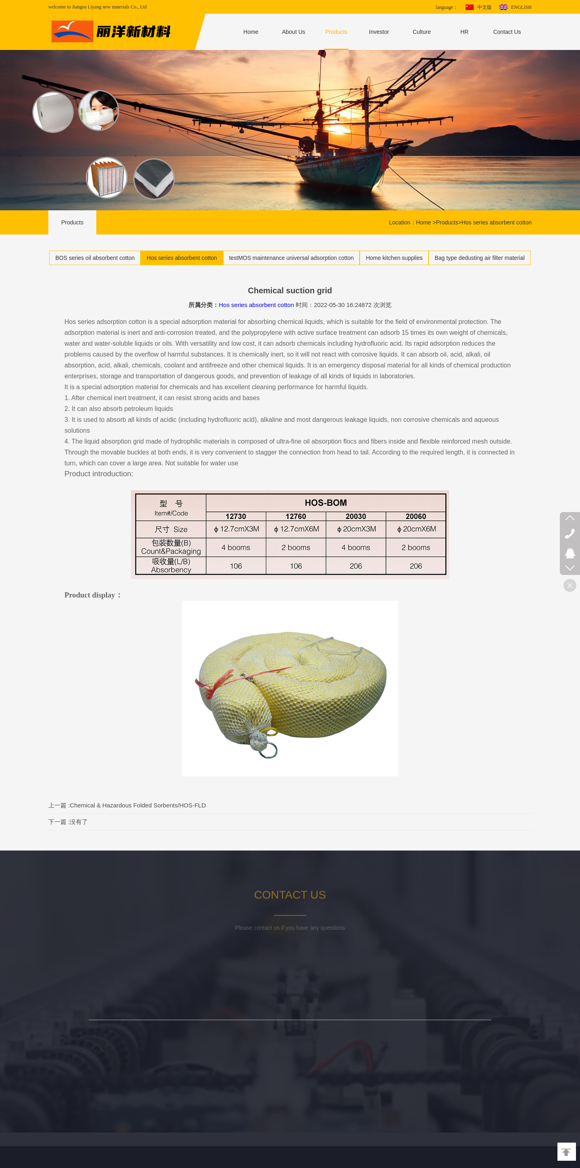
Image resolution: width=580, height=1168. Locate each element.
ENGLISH (521, 7)
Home (250, 32)
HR (464, 32)
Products (336, 32)
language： (447, 7)
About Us (293, 32)
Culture (421, 32)
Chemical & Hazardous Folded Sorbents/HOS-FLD (138, 805)
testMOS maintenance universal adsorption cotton (291, 258)
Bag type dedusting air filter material (479, 258)
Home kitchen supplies (394, 258)
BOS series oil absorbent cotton (95, 258)
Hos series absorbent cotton (497, 222)
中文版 (484, 7)
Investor (379, 32)
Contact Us (507, 32)
